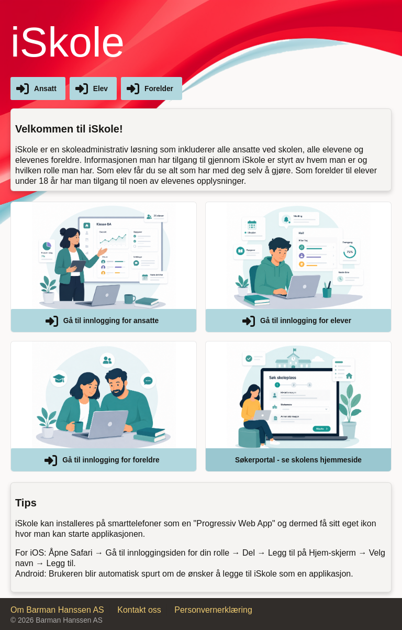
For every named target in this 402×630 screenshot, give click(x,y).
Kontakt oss (139, 609)
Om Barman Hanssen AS (57, 609)
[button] (103, 267)
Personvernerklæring (213, 609)
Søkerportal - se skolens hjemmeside (298, 460)
